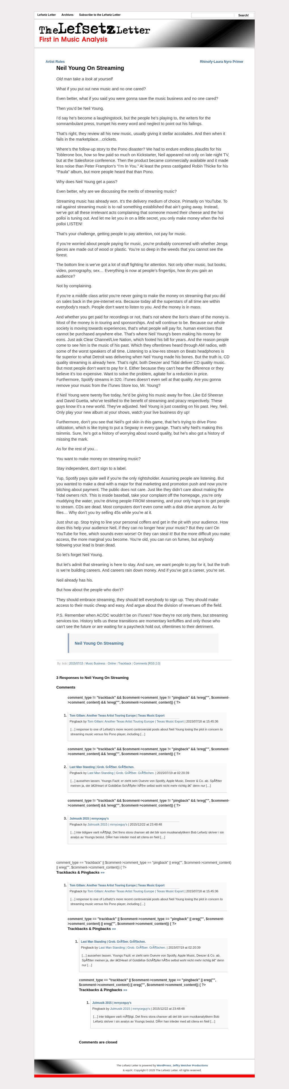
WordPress (164, 1065)
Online (112, 663)
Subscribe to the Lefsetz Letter (99, 14)
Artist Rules (55, 62)
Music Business (95, 663)
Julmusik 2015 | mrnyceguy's (89, 818)
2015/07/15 (76, 663)
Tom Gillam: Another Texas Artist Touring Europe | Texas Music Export (117, 715)
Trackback (124, 663)
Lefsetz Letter (46, 14)
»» (103, 872)
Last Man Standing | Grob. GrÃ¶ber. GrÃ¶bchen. (102, 767)
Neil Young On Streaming (90, 68)
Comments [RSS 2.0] (146, 663)
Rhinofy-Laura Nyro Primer (221, 62)
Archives (67, 14)
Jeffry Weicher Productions (190, 1065)
